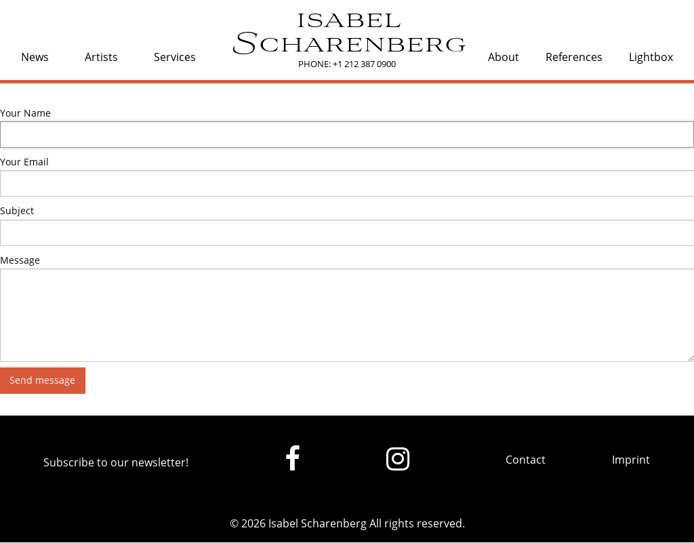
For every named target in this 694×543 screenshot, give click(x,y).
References (574, 56)
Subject (17, 210)
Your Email (24, 161)
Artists (101, 56)
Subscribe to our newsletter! (115, 462)
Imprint (631, 459)
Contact (526, 459)
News (35, 56)
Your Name (25, 112)
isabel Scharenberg (347, 33)
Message (20, 260)
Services (175, 56)
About (503, 56)
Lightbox (651, 56)
